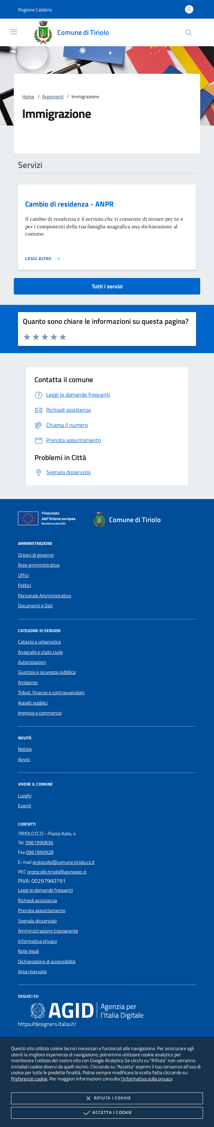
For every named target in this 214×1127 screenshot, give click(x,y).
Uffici (23, 575)
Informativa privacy (37, 941)
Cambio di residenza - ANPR (69, 203)
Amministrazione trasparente (48, 931)
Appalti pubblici (33, 703)
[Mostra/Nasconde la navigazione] (14, 32)
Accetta (106, 1112)
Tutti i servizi (107, 286)
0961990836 (39, 842)
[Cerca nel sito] (188, 32)
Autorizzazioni (32, 662)
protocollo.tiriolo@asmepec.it (56, 872)
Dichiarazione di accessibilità (46, 961)
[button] (35, 9)
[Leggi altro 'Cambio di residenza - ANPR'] (42, 258)
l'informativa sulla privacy (146, 1078)
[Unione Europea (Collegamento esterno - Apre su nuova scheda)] (48, 519)
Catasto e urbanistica (39, 642)
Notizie (25, 749)
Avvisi (24, 759)
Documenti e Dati (35, 605)
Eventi (24, 805)
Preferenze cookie (29, 1078)
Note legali (28, 951)
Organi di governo (36, 555)
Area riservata (32, 971)
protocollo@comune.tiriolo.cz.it (63, 862)
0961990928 (40, 852)
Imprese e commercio (39, 713)
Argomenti (53, 96)
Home (28, 96)
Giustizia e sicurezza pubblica (47, 672)
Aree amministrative (39, 565)
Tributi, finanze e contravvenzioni (51, 692)
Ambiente (28, 682)
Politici (24, 585)
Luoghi (24, 795)
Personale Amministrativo (44, 595)
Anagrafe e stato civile (40, 652)
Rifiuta (107, 1098)
